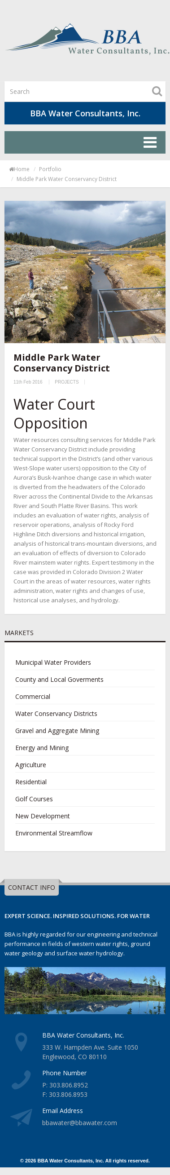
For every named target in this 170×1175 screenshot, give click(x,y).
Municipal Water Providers (53, 662)
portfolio (50, 169)
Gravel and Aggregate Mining (57, 730)
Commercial (32, 696)
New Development (42, 816)
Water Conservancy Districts (56, 713)
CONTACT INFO (31, 887)
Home (19, 169)
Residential (31, 781)
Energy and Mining (42, 747)
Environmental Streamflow (53, 833)
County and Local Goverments (59, 679)
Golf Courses (34, 799)
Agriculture (30, 764)
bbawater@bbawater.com (79, 1122)
